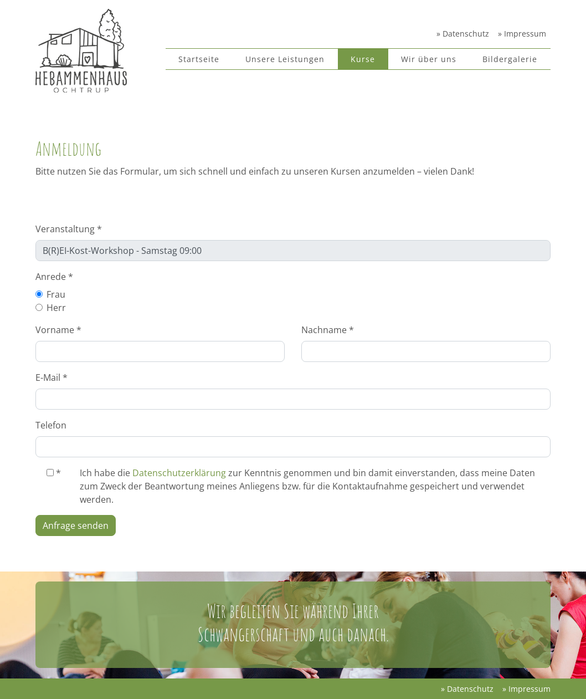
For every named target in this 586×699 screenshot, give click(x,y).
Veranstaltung (68, 229)
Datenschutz (464, 33)
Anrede (54, 277)
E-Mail (51, 377)
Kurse (363, 59)
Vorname (58, 330)
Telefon (50, 425)
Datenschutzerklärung (179, 473)
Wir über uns (428, 59)
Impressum (524, 33)
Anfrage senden (76, 525)
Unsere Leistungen (285, 59)
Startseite (198, 59)
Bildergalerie (509, 59)
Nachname (327, 330)
